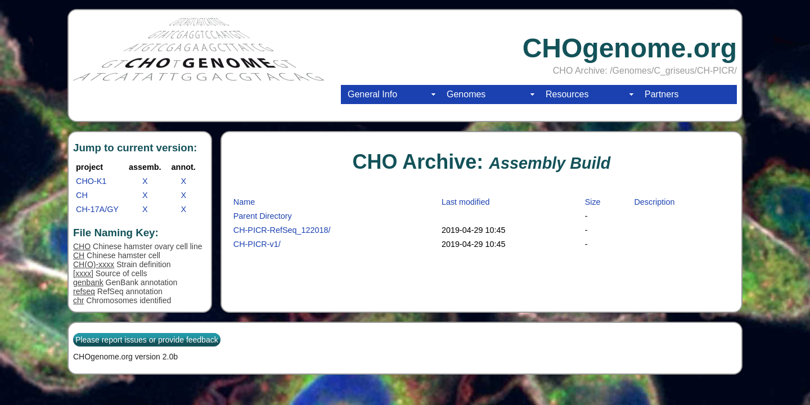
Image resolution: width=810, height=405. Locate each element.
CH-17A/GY (97, 209)
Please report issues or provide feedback (146, 339)
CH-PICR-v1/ (257, 244)
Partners (661, 94)
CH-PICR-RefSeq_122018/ (282, 230)
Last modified (466, 201)
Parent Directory (262, 216)
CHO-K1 (91, 181)
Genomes (466, 94)
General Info (372, 94)
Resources (567, 94)
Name (244, 201)
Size (593, 201)
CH (82, 195)
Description (654, 201)
